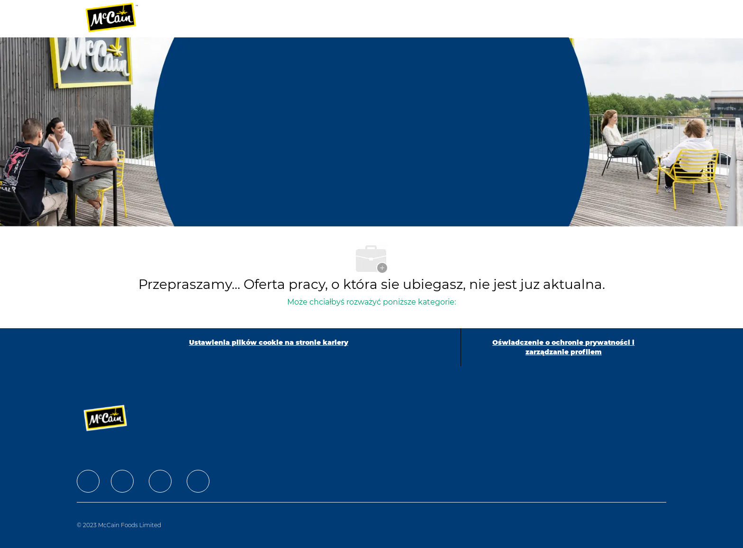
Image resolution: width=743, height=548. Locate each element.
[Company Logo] (118, 18)
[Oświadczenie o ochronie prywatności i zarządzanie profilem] (564, 347)
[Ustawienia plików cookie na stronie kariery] (269, 347)
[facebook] (88, 481)
